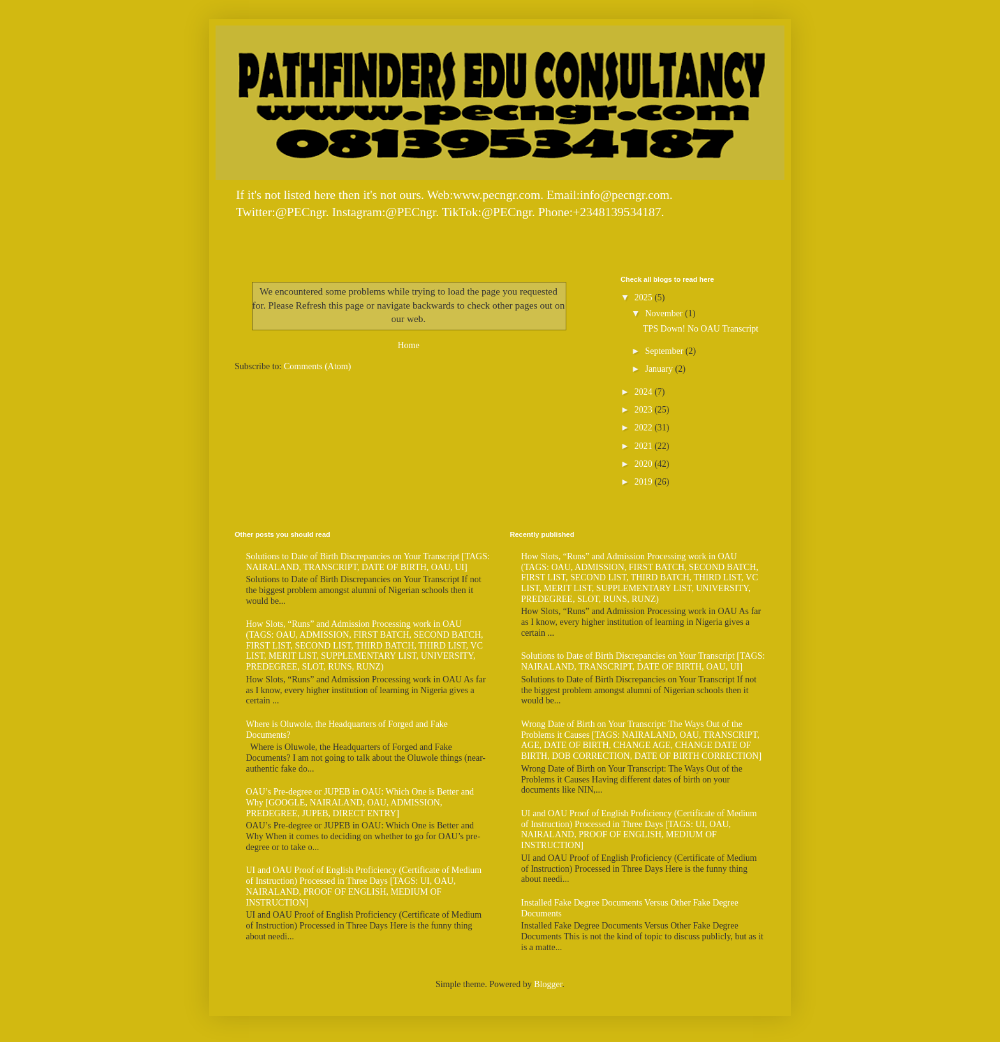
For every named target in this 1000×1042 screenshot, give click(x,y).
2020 (645, 464)
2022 (645, 427)
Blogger (548, 984)
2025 (645, 297)
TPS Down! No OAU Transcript (700, 329)
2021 (645, 446)
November (665, 313)
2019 (645, 482)
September (665, 351)
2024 (645, 392)
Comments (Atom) (317, 366)
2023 (645, 410)
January (660, 369)
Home (408, 345)
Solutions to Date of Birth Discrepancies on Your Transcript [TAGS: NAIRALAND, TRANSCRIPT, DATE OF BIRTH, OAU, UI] (368, 562)
